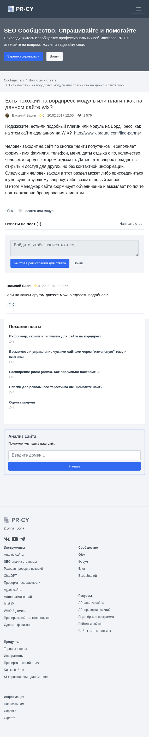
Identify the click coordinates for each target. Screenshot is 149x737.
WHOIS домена (15, 611)
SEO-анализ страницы (20, 561)
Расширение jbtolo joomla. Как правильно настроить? (54, 372)
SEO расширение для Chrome (26, 677)
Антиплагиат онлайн (19, 597)
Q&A (82, 554)
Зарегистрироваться (23, 56)
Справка (10, 711)
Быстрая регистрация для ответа (40, 263)
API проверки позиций (95, 610)
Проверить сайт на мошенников (27, 618)
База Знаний (88, 576)
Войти (54, 56)
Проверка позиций (21, 663)
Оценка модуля (22, 402)
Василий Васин (24, 115)
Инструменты (13, 656)
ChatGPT (10, 576)
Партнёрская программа (96, 617)
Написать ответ (132, 224)
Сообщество (14, 80)
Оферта (9, 718)
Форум (83, 561)
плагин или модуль (40, 211)
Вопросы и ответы (43, 80)
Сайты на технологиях (95, 631)
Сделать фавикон (17, 625)
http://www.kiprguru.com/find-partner (107, 133)
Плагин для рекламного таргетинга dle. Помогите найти (56, 387)
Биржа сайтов (14, 670)
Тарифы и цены (15, 649)
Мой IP (9, 604)
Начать (74, 466)
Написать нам (14, 704)
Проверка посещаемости (22, 583)
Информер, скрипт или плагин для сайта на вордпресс (55, 336)
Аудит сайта (12, 590)
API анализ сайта (91, 603)
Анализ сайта (22, 436)
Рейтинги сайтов (91, 624)
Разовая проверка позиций (23, 569)
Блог (82, 569)
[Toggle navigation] (138, 9)
